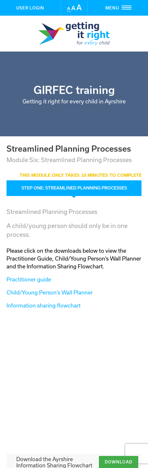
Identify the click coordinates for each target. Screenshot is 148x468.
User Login (30, 8)
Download (118, 334)
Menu (126, 7)
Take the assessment (108, 377)
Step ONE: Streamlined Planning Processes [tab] (74, 187)
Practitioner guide (29, 279)
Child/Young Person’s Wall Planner (50, 292)
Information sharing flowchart (44, 305)
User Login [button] (74, 419)
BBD (87, 457)
